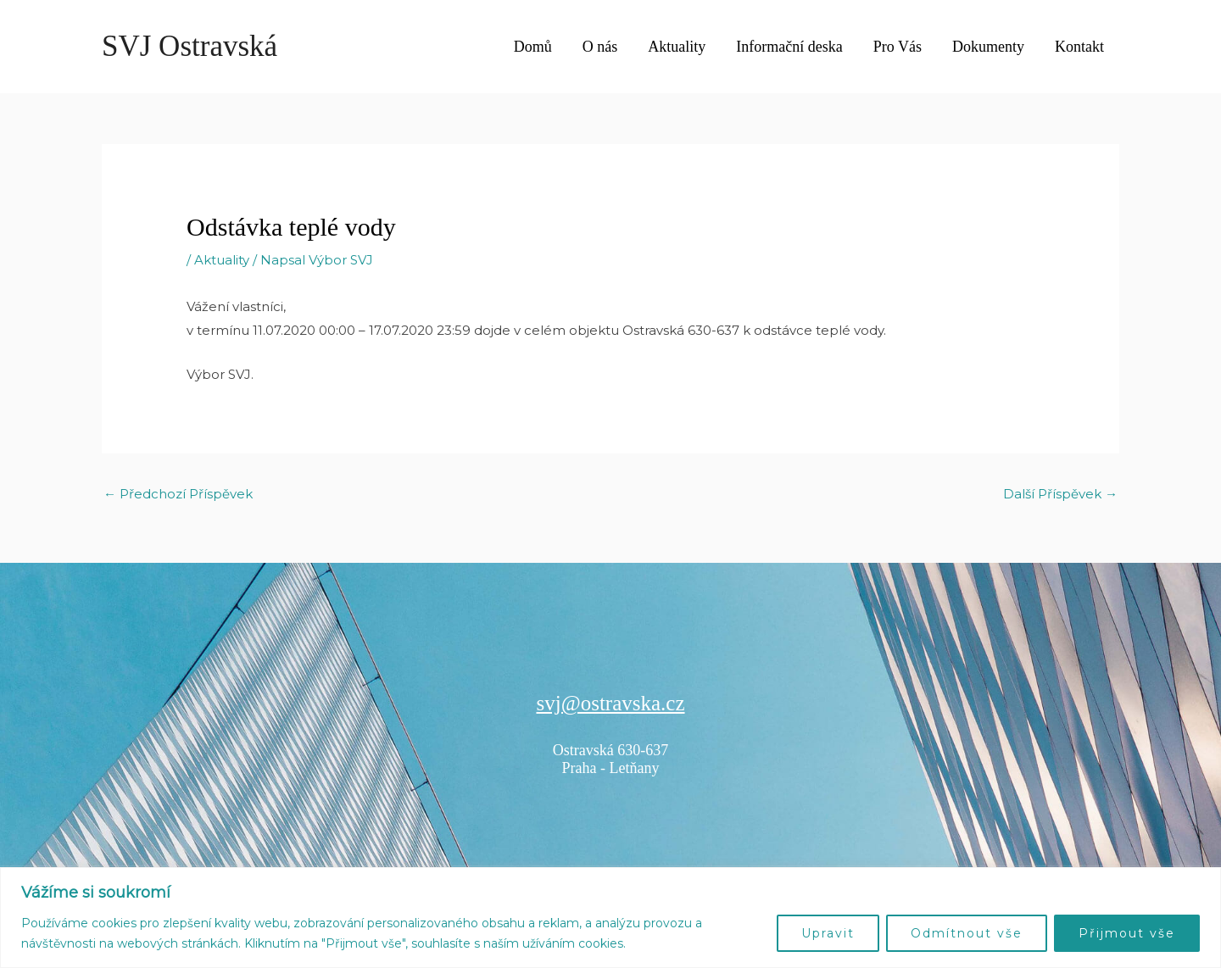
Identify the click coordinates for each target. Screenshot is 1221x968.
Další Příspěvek (1060, 494)
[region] (610, 917)
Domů (533, 46)
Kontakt (1079, 46)
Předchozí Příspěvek (178, 494)
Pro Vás (897, 46)
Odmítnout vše (967, 933)
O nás (600, 46)
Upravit (828, 933)
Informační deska (789, 46)
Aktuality (676, 46)
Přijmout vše (1127, 933)
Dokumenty (988, 46)
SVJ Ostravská (189, 46)
